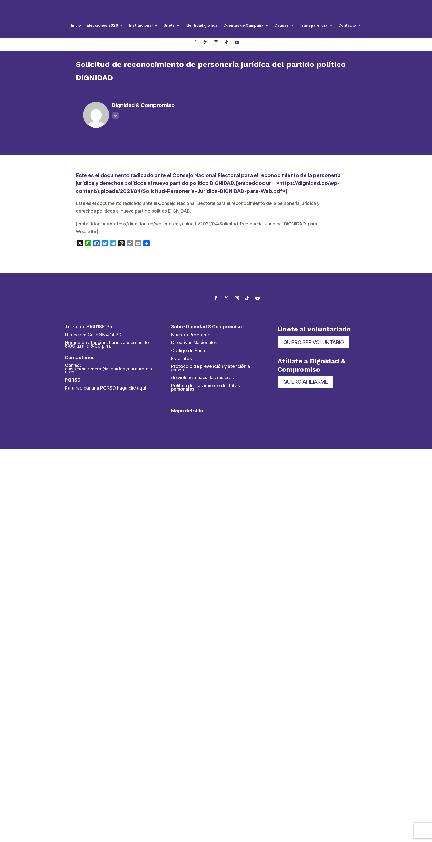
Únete (169, 25)
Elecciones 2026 (102, 25)
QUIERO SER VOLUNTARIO (313, 342)
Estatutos (181, 358)
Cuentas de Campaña (243, 25)
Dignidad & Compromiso (143, 105)
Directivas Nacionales (194, 342)
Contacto (347, 25)
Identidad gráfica (202, 25)
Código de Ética (188, 350)
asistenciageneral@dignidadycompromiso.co (108, 370)
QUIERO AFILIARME (305, 382)
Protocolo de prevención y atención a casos (210, 368)
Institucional (141, 25)
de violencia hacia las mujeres (202, 377)
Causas (281, 25)
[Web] (115, 115)
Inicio (76, 25)
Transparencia (313, 25)
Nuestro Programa (190, 334)
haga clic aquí (131, 388)
